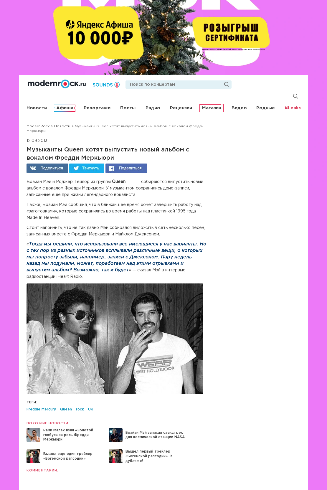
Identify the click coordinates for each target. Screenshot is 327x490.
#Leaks (293, 108)
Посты (128, 108)
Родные (265, 108)
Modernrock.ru (57, 84)
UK (90, 409)
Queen (66, 409)
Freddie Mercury (41, 409)
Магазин (211, 108)
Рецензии (181, 108)
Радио (153, 108)
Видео (239, 108)
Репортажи (97, 108)
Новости (37, 108)
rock (80, 409)
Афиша (64, 108)
